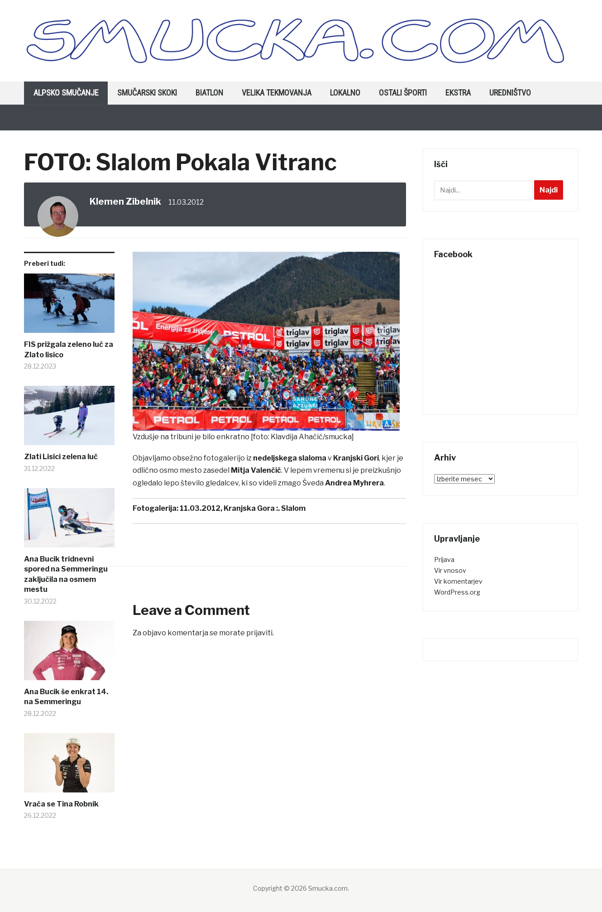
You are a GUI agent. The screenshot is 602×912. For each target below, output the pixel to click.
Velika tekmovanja (276, 92)
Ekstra (458, 92)
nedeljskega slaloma (289, 458)
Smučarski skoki (147, 92)
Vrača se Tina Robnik (61, 804)
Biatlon (209, 92)
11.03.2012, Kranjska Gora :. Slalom (243, 508)
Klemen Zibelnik (125, 201)
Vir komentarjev (458, 581)
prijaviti (259, 633)
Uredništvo (510, 92)
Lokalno (345, 92)
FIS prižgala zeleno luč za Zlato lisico (68, 349)
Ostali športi (403, 92)
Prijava (444, 559)
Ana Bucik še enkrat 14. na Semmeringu (66, 696)
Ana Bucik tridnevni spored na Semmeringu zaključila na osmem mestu (66, 574)
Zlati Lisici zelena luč (61, 456)
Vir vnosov (450, 570)
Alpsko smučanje (66, 92)
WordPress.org (457, 592)
